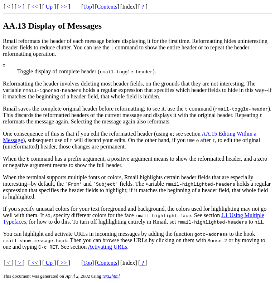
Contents (107, 7)
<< (34, 7)
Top (87, 7)
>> (63, 7)
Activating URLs (107, 248)
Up (49, 7)
